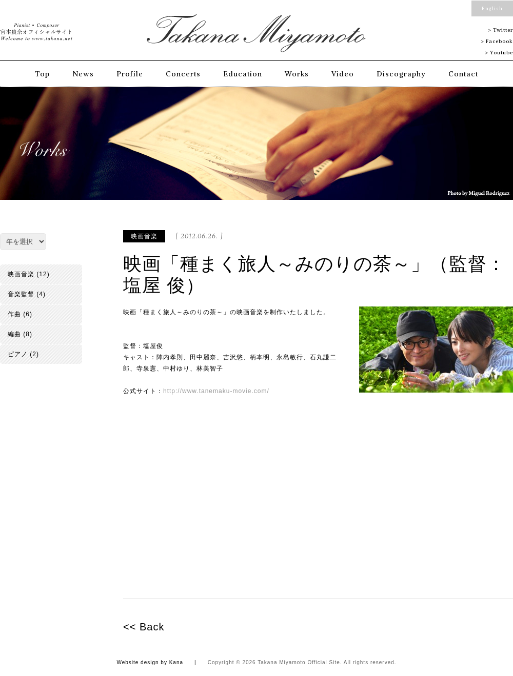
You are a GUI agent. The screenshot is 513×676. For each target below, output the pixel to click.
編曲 (14, 334)
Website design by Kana (149, 662)
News (83, 73)
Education (242, 73)
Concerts (183, 73)
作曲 (14, 314)
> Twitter (500, 30)
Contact (463, 73)
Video (342, 73)
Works (297, 73)
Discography (401, 73)
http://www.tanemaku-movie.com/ (216, 391)
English (492, 8)
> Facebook (497, 41)
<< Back (143, 626)
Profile (129, 73)
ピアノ (18, 354)
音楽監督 (21, 294)
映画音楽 (144, 236)
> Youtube (499, 52)
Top (42, 73)
